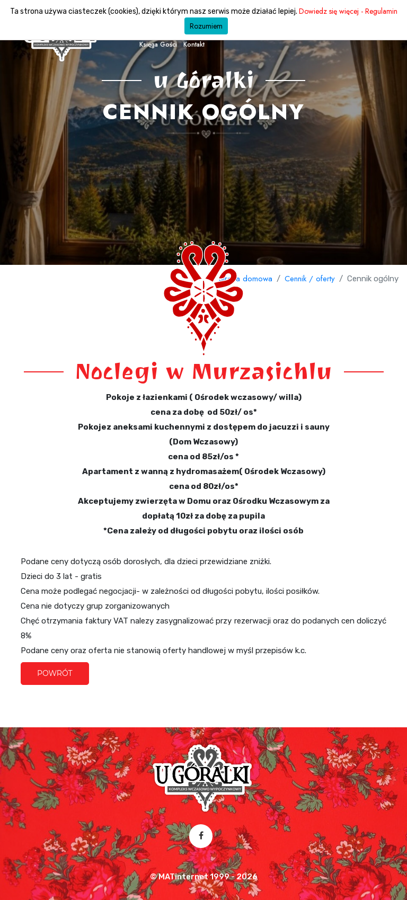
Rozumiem (206, 26)
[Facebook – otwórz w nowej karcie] (201, 836)
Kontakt (194, 44)
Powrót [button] (55, 673)
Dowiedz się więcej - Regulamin (348, 11)
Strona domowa (245, 278)
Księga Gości (158, 44)
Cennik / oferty (310, 278)
